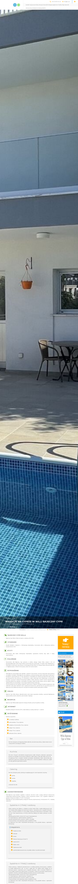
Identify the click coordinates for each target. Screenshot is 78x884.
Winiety (36, 4)
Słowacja (41, 4)
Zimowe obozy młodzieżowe (32, 8)
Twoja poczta (32, 4)
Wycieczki (67, 4)
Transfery (60, 4)
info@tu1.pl (67, 1)
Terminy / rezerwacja (65, 642)
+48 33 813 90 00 (56, 1)
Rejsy (63, 4)
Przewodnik (45, 4)
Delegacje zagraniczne (53, 4)
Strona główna (22, 629)
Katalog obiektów (42, 8)
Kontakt (27, 4)
